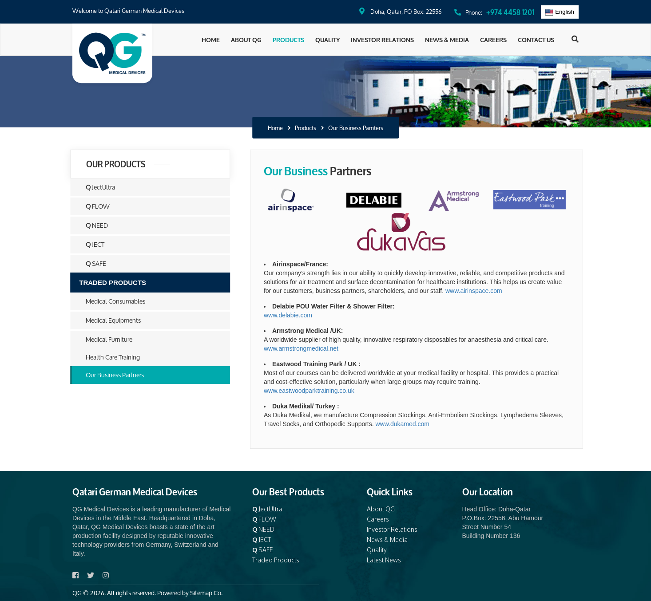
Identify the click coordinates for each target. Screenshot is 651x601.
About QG (246, 39)
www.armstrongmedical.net (311, 348)
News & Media (447, 39)
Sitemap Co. (206, 592)
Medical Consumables (110, 301)
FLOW (93, 206)
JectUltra (95, 187)
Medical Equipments (108, 320)
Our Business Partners (110, 374)
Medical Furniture (104, 339)
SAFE (91, 263)
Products (288, 39)
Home (211, 39)
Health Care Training (108, 357)
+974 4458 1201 (510, 11)
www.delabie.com (298, 315)
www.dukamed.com (413, 423)
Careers (493, 39)
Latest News (384, 560)
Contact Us (536, 39)
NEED (92, 225)
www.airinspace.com (484, 290)
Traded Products (275, 560)
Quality (327, 39)
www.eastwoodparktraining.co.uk (319, 390)
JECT (90, 244)
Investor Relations (382, 39)
